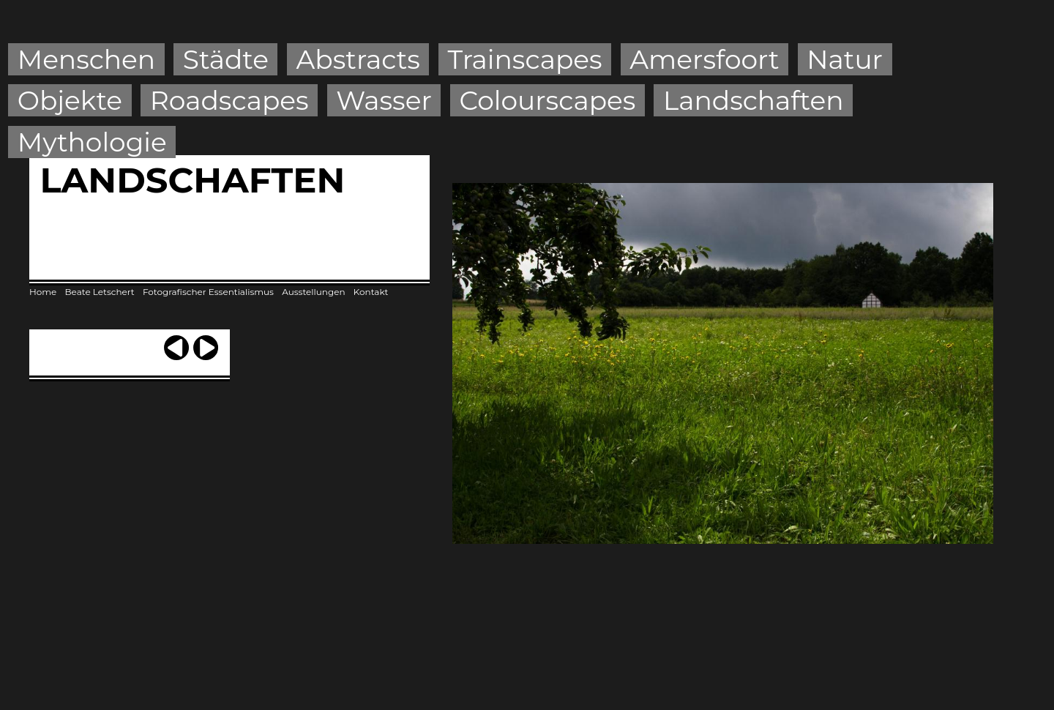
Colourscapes (548, 100)
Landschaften (753, 100)
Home (42, 291)
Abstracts (358, 59)
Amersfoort (704, 59)
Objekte (70, 100)
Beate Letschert (100, 291)
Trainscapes (524, 59)
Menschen (86, 59)
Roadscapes (229, 100)
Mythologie (92, 142)
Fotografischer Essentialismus (208, 291)
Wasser (384, 100)
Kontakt (371, 291)
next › (206, 341)
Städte (226, 59)
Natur (845, 59)
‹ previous (176, 341)
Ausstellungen (313, 291)
